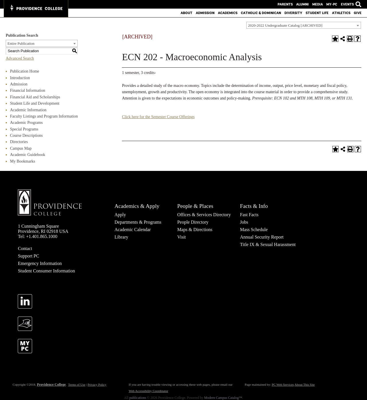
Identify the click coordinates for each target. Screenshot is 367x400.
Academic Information (28, 110)
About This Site (304, 384)
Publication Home (24, 71)
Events (347, 4)
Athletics (341, 13)
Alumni (302, 4)
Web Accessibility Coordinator (148, 391)
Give (358, 13)
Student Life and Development (34, 103)
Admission (205, 13)
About (186, 13)
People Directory (192, 222)
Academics (227, 13)
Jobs (244, 222)
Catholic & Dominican (261, 13)
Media (317, 4)
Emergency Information (40, 263)
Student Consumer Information (46, 270)
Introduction (20, 78)
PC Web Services (283, 384)
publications (137, 398)
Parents (285, 4)
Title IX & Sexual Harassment (268, 244)
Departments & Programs (137, 222)
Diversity (293, 13)
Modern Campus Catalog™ (223, 398)
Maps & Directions (194, 229)
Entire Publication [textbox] (20, 43)
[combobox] (303, 25)
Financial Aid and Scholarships (35, 97)
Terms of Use (76, 384)
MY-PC (331, 4)
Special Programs (24, 129)
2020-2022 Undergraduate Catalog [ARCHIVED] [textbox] (285, 25)
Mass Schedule (254, 229)
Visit (181, 237)
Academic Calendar (132, 229)
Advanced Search (20, 58)
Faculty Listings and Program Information (44, 116)
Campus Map (21, 148)
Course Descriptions (26, 135)
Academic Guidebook (27, 155)
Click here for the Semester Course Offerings (158, 117)
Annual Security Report (262, 237)
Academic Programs (26, 122)
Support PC (28, 255)
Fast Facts (249, 214)
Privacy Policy (96, 384)
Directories (19, 142)
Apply (120, 214)
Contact (25, 248)
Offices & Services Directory (204, 214)
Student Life (317, 13)
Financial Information (27, 90)
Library (121, 237)
